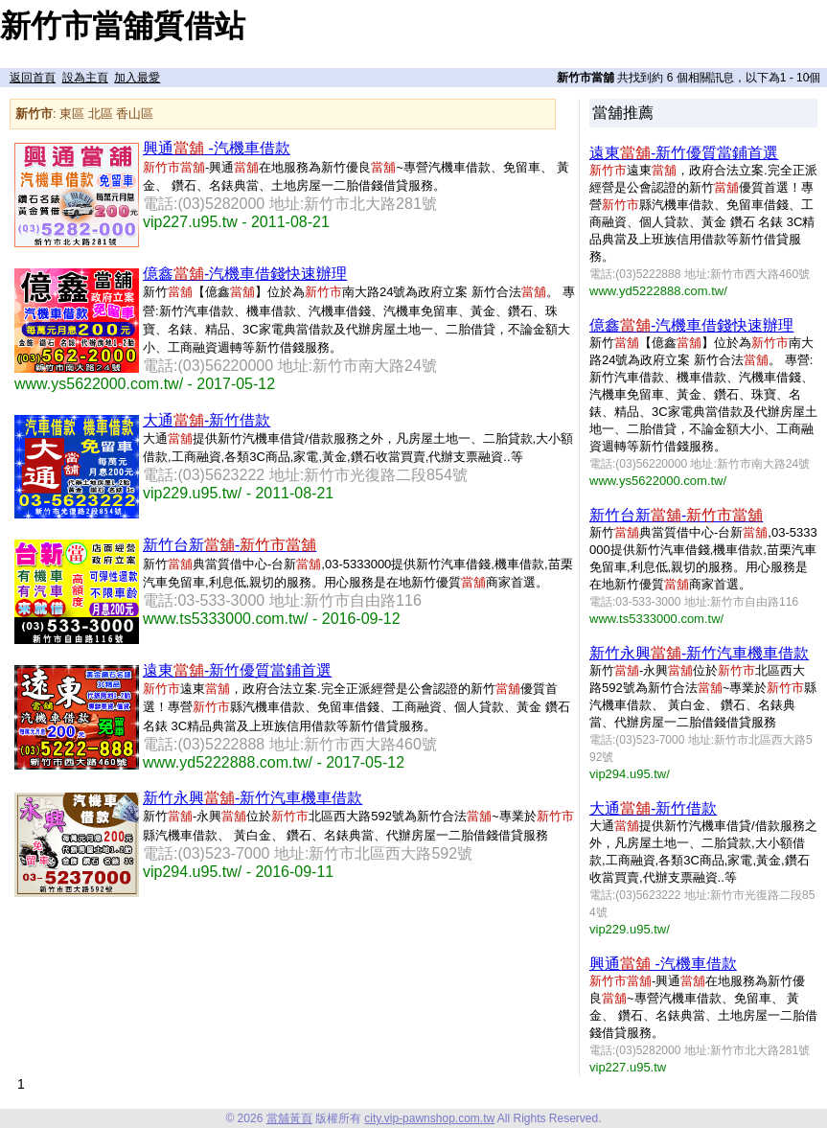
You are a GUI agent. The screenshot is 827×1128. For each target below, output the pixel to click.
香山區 (134, 113)
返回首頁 (33, 77)
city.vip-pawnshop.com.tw (429, 1118)
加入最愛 (137, 77)
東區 (71, 113)
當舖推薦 (623, 112)
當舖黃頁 (289, 1118)
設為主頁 (85, 77)
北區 (100, 113)
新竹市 (34, 113)
